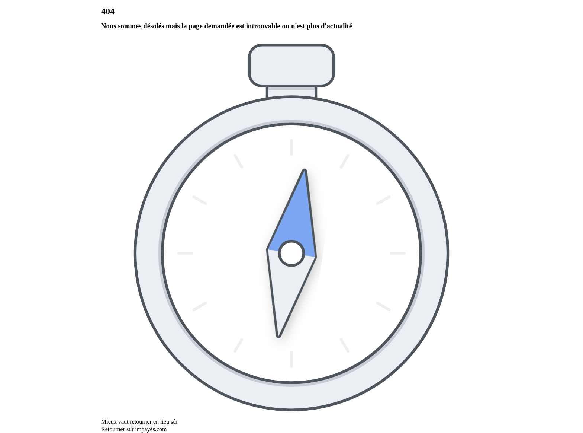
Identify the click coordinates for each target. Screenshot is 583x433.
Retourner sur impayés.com (134, 429)
